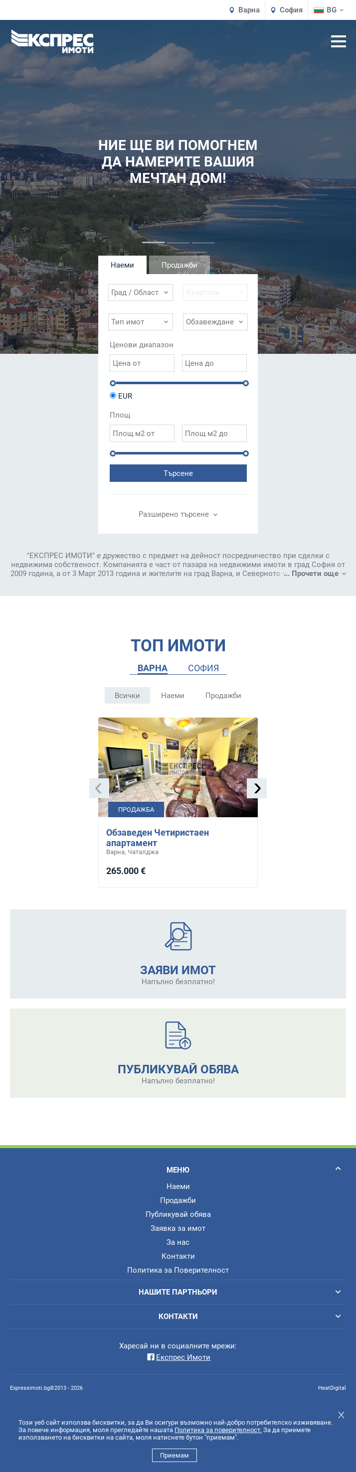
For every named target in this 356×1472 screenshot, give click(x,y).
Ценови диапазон (142, 344)
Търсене (178, 473)
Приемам (174, 1455)
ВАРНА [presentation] (153, 668)
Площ (120, 415)
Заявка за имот (178, 1228)
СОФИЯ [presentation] (203, 668)
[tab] (153, 669)
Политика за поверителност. (218, 1430)
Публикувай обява (178, 1214)
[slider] (113, 383)
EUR (125, 396)
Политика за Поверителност (178, 1270)
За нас (178, 1242)
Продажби (223, 695)
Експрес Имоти (178, 1357)
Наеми (172, 695)
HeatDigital (332, 1388)
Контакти (178, 1256)
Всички (127, 695)
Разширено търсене (178, 514)
